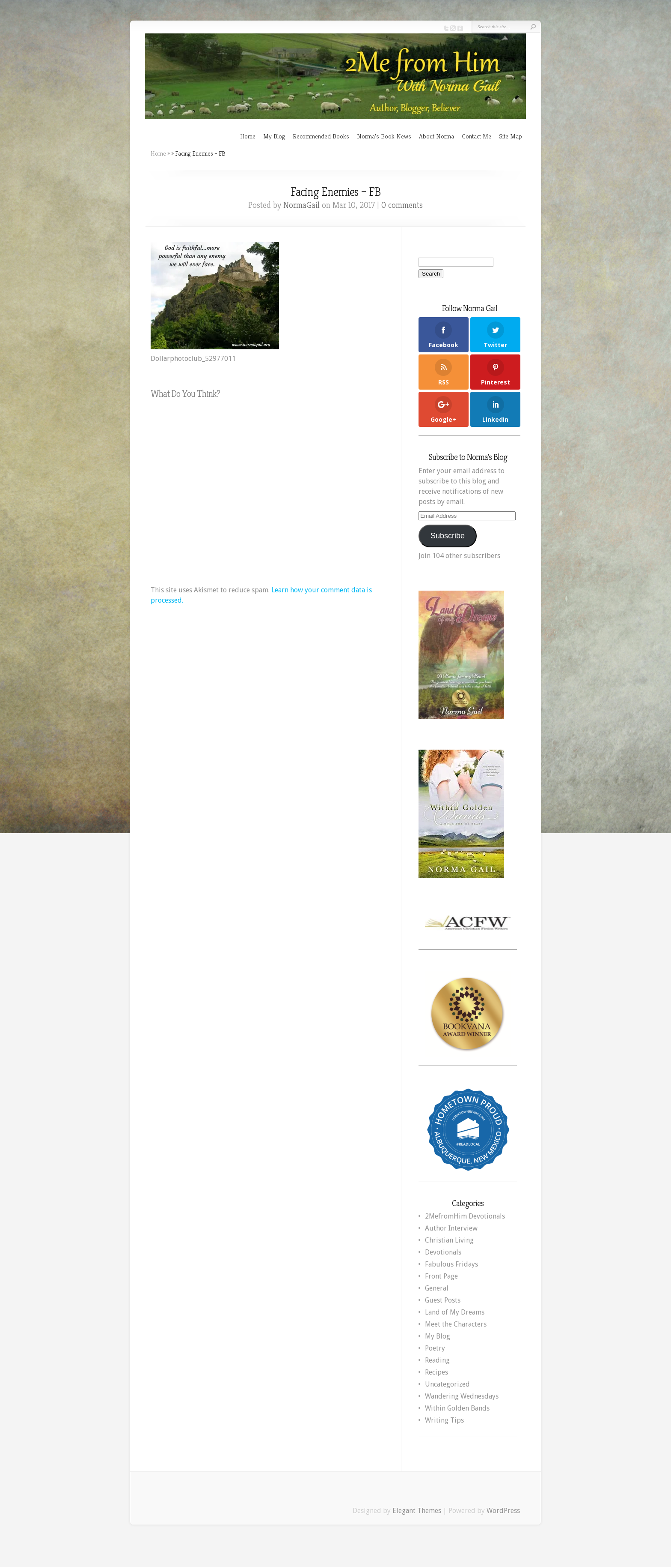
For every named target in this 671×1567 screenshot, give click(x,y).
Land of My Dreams (454, 1312)
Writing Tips (444, 1420)
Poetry (435, 1348)
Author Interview (451, 1228)
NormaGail (301, 205)
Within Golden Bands (457, 1408)
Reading (437, 1360)
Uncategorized (447, 1384)
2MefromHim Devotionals (465, 1216)
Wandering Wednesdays (462, 1396)
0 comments (402, 205)
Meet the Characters (456, 1324)
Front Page (441, 1276)
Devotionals (443, 1252)
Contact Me (476, 136)
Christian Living (449, 1240)
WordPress (503, 1511)
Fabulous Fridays (451, 1264)
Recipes (436, 1372)
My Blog (274, 136)
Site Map (510, 136)
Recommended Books (321, 136)
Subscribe (448, 535)
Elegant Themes (416, 1511)
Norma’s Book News (384, 136)
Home (247, 136)
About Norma (436, 136)
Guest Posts (442, 1300)
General (436, 1288)
